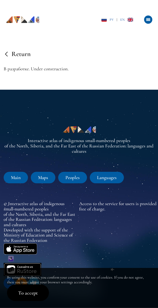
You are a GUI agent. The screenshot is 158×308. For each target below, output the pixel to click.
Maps (43, 177)
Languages (107, 177)
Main (16, 177)
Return (21, 54)
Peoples (72, 177)
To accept (28, 293)
